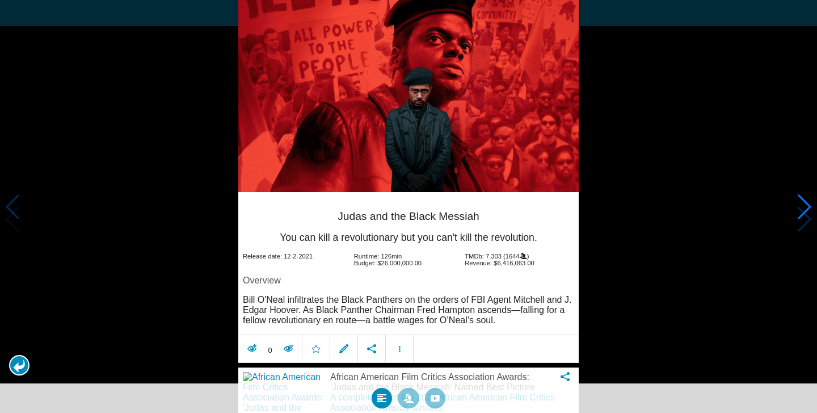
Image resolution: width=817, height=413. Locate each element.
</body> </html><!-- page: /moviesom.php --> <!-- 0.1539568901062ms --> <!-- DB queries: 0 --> (408, 206)
